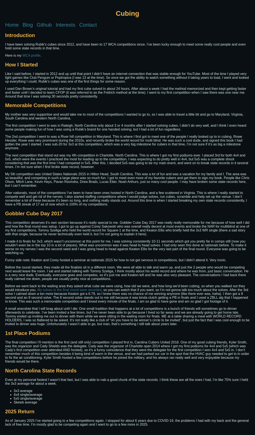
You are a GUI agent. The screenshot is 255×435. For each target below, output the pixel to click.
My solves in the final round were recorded (69, 290)
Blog (28, 25)
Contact (88, 25)
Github (44, 25)
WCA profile (31, 55)
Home (12, 25)
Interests (65, 25)
